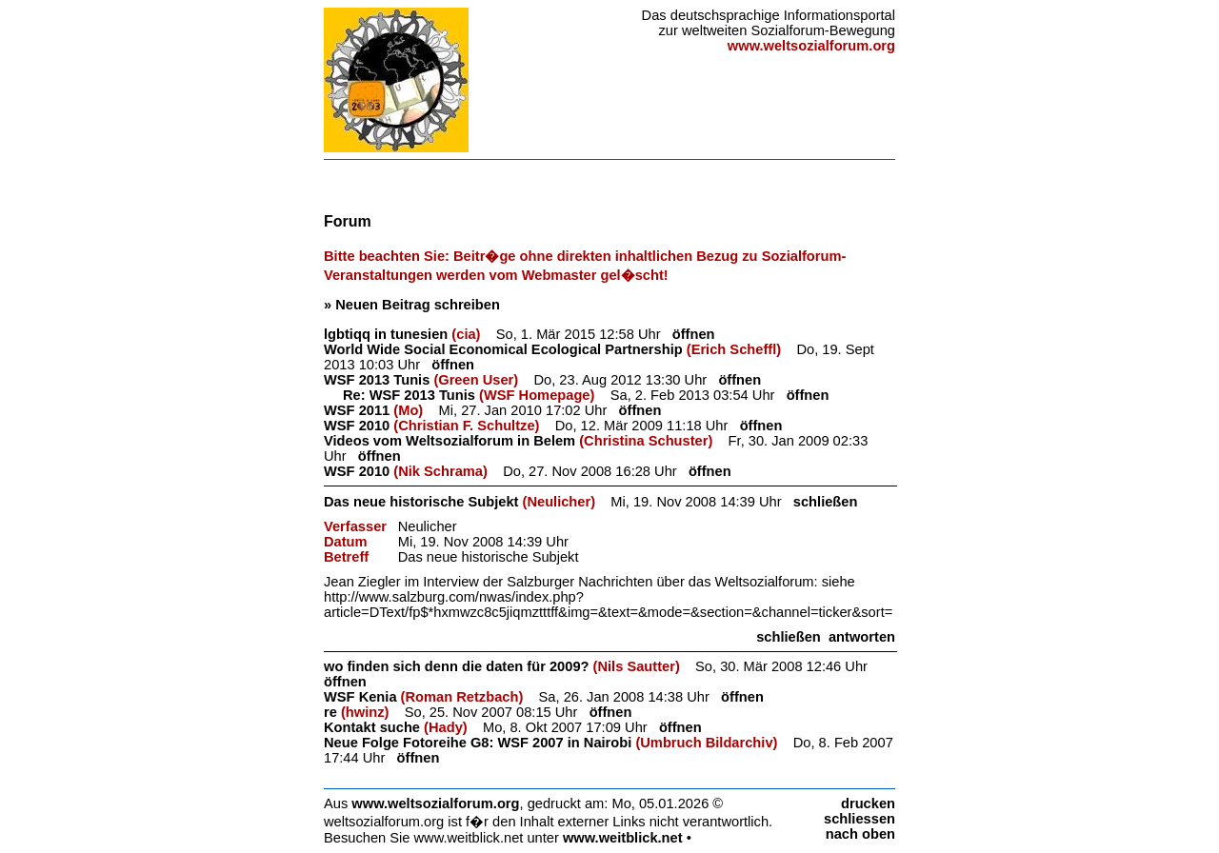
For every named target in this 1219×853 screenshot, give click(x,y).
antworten (862, 637)
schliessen (859, 818)
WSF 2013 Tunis (377, 379)
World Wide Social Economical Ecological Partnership (503, 349)
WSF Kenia (360, 696)
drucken (868, 803)
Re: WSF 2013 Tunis (409, 395)
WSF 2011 (357, 410)
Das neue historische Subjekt (421, 501)
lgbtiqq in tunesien (386, 334)
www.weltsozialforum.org (435, 803)
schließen (825, 501)
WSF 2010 (357, 425)
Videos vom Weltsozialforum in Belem (449, 440)
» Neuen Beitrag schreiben (412, 304)
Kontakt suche (372, 727)
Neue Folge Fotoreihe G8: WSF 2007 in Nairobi (477, 742)
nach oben (860, 834)
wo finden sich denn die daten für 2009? (457, 666)
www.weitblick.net (623, 837)
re (330, 712)
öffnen (693, 334)
